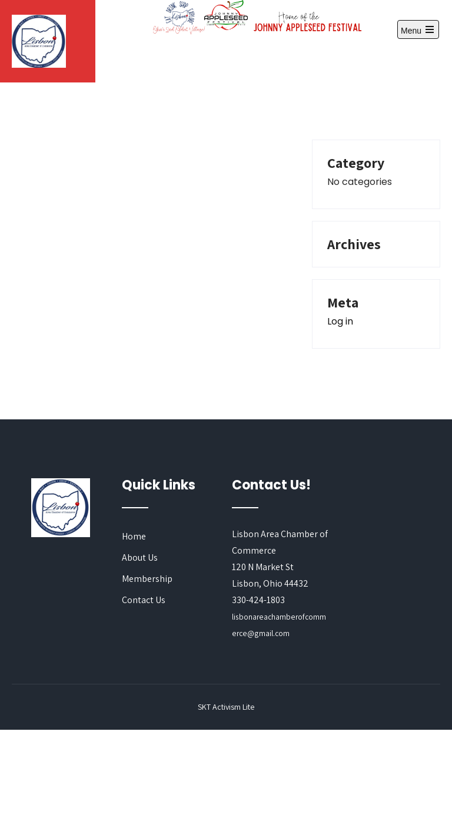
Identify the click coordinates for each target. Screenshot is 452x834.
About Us (140, 557)
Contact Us (143, 600)
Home (134, 536)
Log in (340, 321)
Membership (147, 578)
